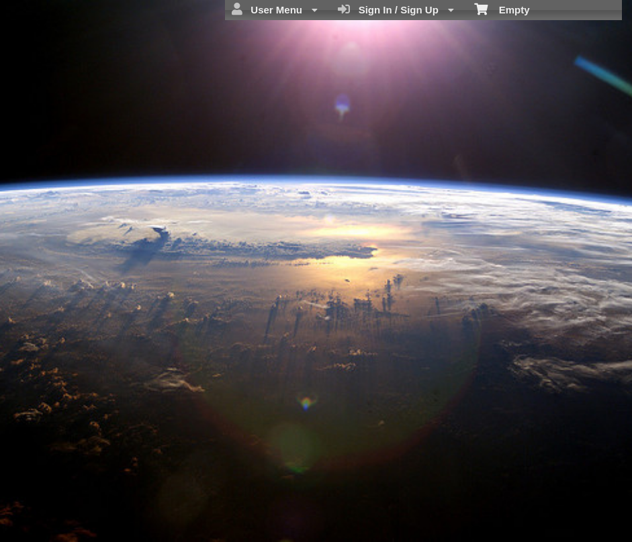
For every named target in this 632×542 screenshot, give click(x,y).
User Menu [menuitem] (275, 9)
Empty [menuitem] (502, 8)
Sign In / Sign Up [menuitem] (396, 9)
